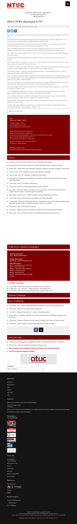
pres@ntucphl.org (40, 14)
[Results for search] (38, 114)
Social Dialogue (12, 503)
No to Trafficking (15, 301)
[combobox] (38, 111)
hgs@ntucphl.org (38, 16)
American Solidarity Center (14, 500)
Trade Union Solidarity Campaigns (23, 247)
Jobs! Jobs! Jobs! (15, 337)
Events (11, 157)
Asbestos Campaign (17, 295)
